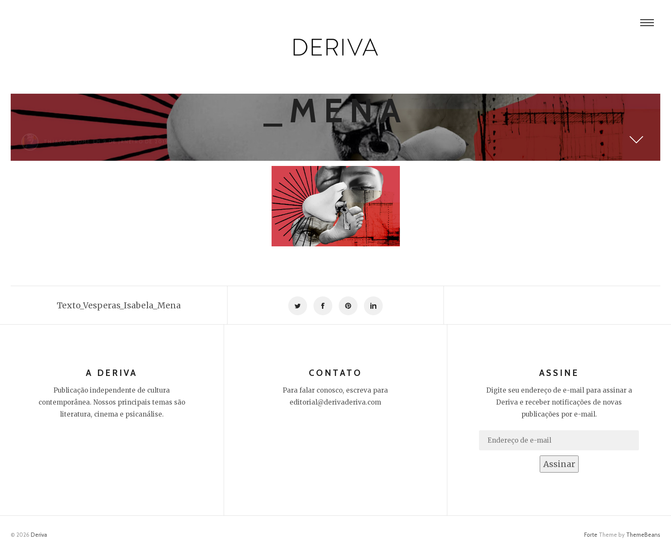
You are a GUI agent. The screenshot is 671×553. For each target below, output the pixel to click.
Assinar (559, 464)
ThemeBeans (643, 534)
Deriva (39, 534)
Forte (590, 534)
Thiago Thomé (67, 142)
